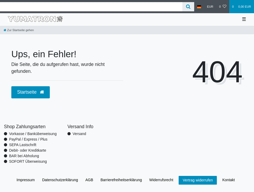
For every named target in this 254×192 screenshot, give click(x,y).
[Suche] (188, 6)
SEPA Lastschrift (22, 145)
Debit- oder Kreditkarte (27, 150)
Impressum (26, 180)
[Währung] (210, 6)
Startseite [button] (30, 92)
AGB (89, 180)
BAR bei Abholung (24, 156)
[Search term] (91, 6)
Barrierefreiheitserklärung (121, 180)
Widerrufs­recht (161, 180)
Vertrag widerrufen (198, 180)
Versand (79, 134)
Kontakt (228, 180)
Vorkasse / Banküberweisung (33, 134)
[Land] (199, 6)
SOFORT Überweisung (28, 161)
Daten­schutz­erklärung (60, 180)
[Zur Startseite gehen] (19, 30)
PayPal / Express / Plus (28, 139)
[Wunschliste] (222, 6)
